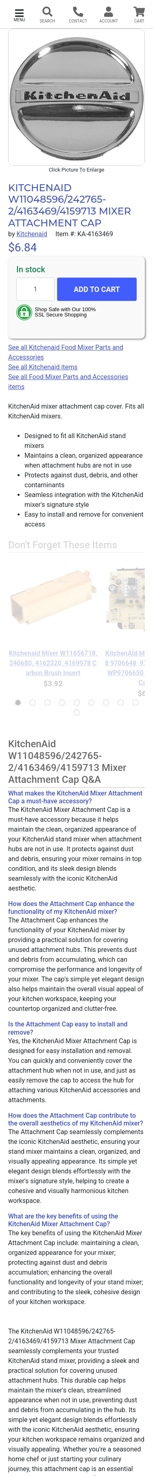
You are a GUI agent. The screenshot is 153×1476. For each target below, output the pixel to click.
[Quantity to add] (35, 289)
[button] (19, 14)
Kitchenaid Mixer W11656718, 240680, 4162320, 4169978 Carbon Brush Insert (53, 663)
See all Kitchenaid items (43, 367)
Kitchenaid (31, 234)
